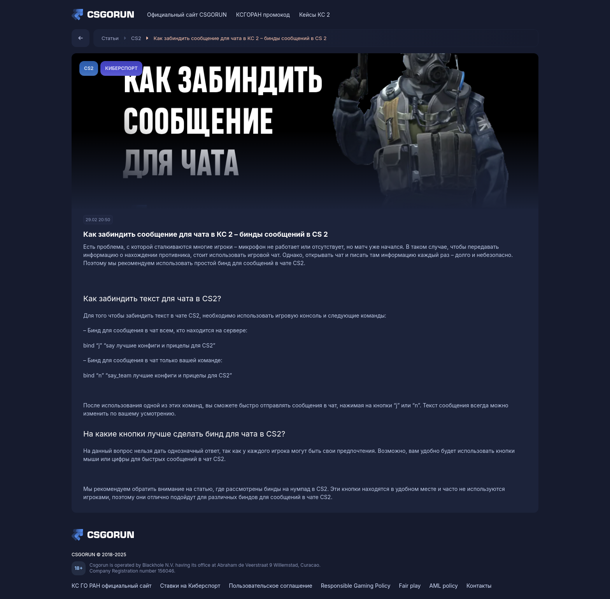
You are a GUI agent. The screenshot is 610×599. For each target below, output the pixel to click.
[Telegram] (530, 14)
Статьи (110, 38)
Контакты (478, 585)
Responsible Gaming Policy (356, 585)
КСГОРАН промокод (263, 14)
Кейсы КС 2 (314, 14)
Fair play (410, 585)
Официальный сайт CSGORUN (187, 14)
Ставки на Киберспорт (190, 585)
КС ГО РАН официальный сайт (112, 585)
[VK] (503, 14)
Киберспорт (121, 68)
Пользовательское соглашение (270, 585)
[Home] (105, 15)
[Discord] (516, 14)
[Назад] (80, 38)
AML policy (443, 585)
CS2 (136, 38)
